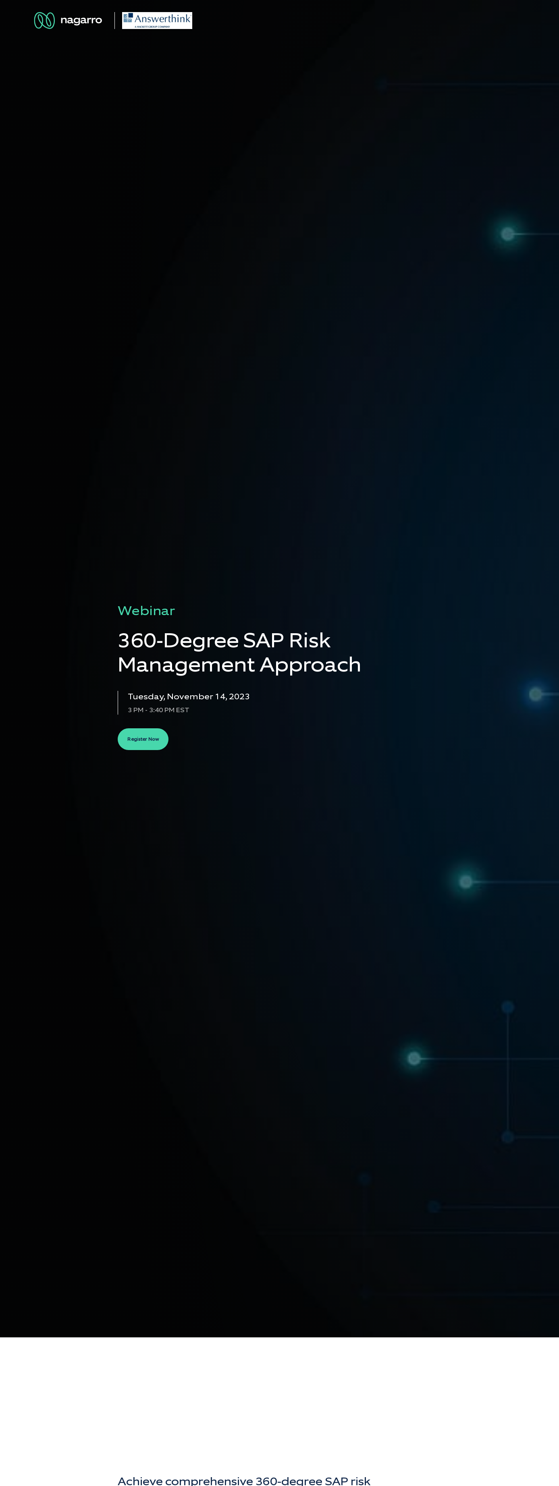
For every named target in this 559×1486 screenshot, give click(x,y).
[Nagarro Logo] (69, 20)
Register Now (143, 739)
